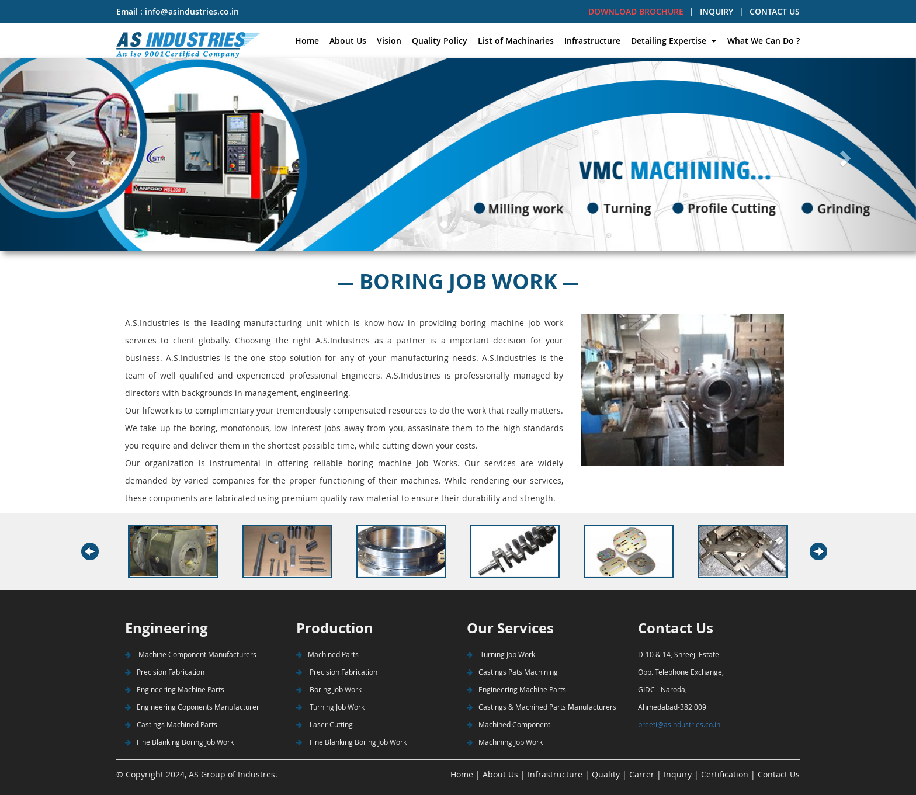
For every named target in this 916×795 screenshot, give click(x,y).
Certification (724, 774)
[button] (68, 154)
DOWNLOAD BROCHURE (635, 11)
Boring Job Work (329, 689)
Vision (389, 40)
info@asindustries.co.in (191, 11)
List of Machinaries (516, 40)
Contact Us (779, 774)
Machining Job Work (505, 742)
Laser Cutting (324, 724)
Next (822, 551)
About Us (347, 40)
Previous (101, 551)
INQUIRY (716, 11)
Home (307, 40)
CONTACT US (775, 11)
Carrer (641, 774)
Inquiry (678, 774)
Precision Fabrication (164, 671)
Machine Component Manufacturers (190, 654)
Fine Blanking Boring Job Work (179, 742)
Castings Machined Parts (171, 724)
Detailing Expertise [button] (670, 40)
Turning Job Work (330, 706)
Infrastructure (592, 40)
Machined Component (508, 724)
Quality (604, 774)
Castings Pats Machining (512, 671)
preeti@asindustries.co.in (679, 724)
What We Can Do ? (763, 40)
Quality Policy (439, 40)
